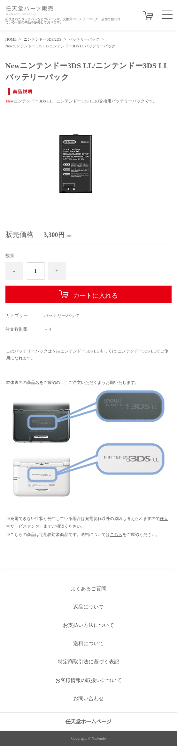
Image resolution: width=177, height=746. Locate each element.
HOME (11, 39)
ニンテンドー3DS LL (29, 101)
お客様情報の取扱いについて (88, 680)
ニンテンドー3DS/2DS (42, 39)
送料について (88, 643)
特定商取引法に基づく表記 (88, 661)
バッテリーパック (84, 39)
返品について (88, 607)
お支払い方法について (88, 625)
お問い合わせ (88, 698)
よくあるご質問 (88, 588)
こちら (116, 534)
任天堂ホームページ (88, 721)
